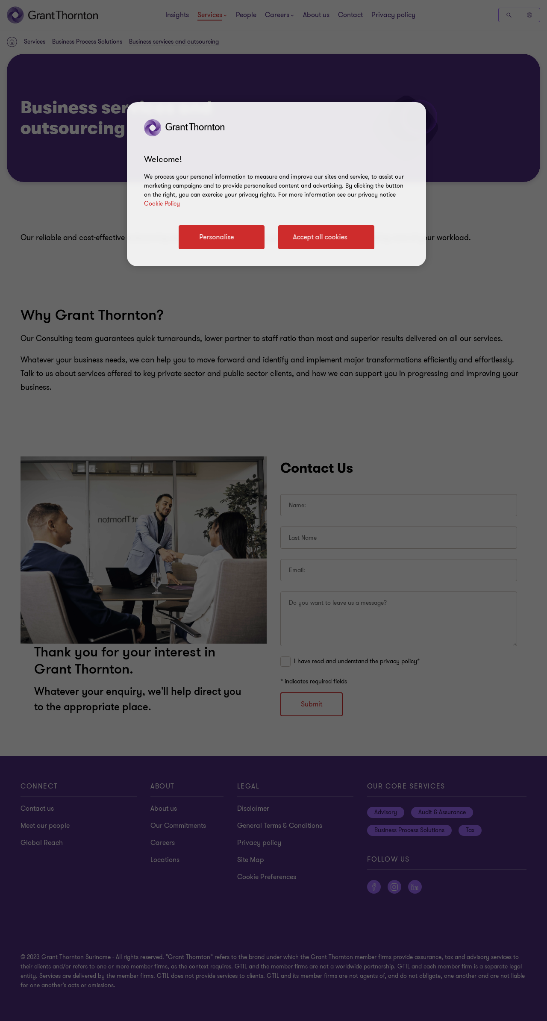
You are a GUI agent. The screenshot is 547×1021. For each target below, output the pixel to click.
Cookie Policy (162, 204)
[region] (276, 184)
